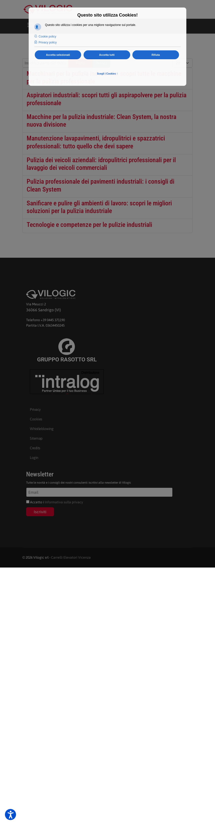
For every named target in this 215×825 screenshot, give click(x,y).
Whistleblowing (41, 429)
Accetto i (54, 502)
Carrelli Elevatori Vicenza (71, 557)
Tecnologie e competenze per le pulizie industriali (89, 224)
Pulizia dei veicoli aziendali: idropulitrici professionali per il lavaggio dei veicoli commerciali (101, 163)
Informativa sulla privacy (64, 502)
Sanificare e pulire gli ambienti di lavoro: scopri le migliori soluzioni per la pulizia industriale (99, 207)
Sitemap (36, 438)
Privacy (35, 409)
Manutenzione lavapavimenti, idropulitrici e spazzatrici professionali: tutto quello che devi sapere (96, 142)
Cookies (36, 419)
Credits (35, 448)
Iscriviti (40, 512)
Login (34, 457)
